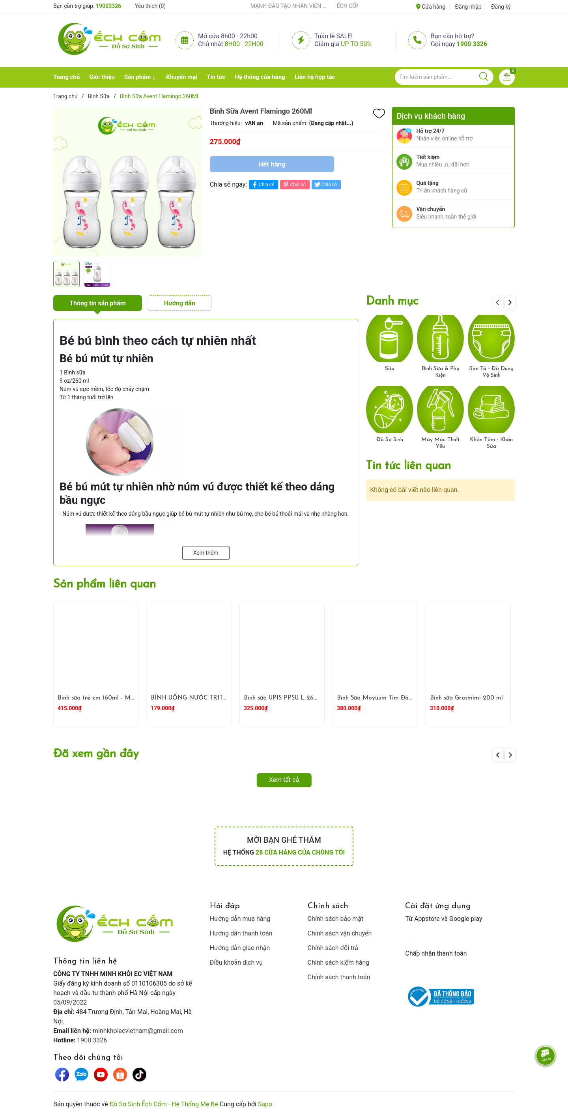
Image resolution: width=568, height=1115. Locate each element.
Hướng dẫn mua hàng (240, 918)
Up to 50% (356, 44)
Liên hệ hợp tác (315, 76)
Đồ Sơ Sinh (389, 440)
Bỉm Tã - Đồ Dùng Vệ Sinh (491, 372)
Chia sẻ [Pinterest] (293, 184)
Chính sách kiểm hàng (339, 962)
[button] (510, 302)
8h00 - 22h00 (244, 44)
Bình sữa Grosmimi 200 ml (466, 698)
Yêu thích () (150, 6)
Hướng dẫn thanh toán (241, 933)
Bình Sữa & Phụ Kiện (441, 372)
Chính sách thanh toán (339, 977)
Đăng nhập (468, 7)
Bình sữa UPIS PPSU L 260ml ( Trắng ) (297, 698)
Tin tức (216, 76)
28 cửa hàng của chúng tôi (300, 852)
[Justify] (483, 77)
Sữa (389, 369)
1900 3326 (472, 44)
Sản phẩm (137, 76)
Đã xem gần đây (96, 754)
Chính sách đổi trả (333, 948)
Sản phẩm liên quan (104, 584)
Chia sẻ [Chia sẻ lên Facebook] (262, 184)
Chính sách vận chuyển (340, 933)
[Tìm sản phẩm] (444, 77)
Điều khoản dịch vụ (236, 962)
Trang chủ (66, 76)
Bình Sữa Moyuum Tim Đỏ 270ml (382, 698)
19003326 (108, 6)
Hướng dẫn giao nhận (240, 948)
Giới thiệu (102, 76)
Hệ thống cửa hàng (260, 76)
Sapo (265, 1104)
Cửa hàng (430, 7)
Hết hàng (272, 164)
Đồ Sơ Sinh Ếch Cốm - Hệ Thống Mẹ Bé (164, 1104)
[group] (127, 182)
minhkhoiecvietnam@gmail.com (138, 1031)
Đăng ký (501, 7)
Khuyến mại (181, 76)
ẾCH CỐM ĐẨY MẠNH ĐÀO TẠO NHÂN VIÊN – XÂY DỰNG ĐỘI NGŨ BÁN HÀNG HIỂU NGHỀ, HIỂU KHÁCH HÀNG (280, 6)
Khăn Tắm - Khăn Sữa (491, 443)
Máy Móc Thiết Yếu (440, 443)
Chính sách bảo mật (336, 918)
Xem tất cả (284, 780)
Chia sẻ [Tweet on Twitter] (325, 184)
